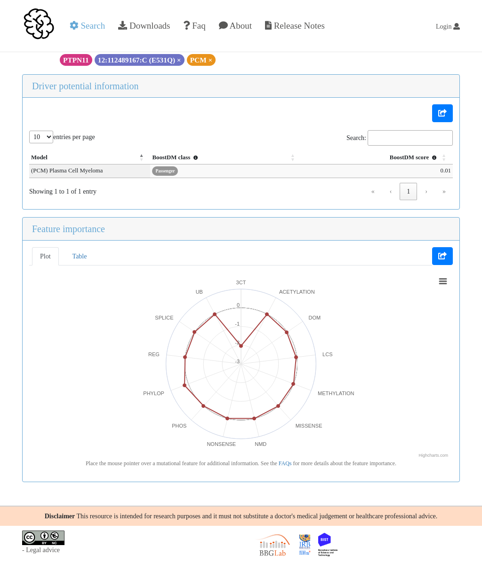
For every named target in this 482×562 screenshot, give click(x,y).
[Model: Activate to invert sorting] (107, 157)
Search (87, 26)
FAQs (285, 463)
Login (448, 26)
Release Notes (295, 26)
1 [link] (408, 191)
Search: (356, 137)
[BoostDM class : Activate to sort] (252, 157)
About (235, 26)
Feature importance (68, 229)
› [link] (426, 191)
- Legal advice (41, 550)
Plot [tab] (45, 256)
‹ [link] (391, 191)
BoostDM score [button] (414, 157)
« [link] (373, 191)
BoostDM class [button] (212, 157)
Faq (194, 26)
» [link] (444, 191)
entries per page (74, 136)
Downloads (144, 26)
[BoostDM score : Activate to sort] (385, 157)
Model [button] (39, 157)
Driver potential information (85, 86)
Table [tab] (79, 256)
